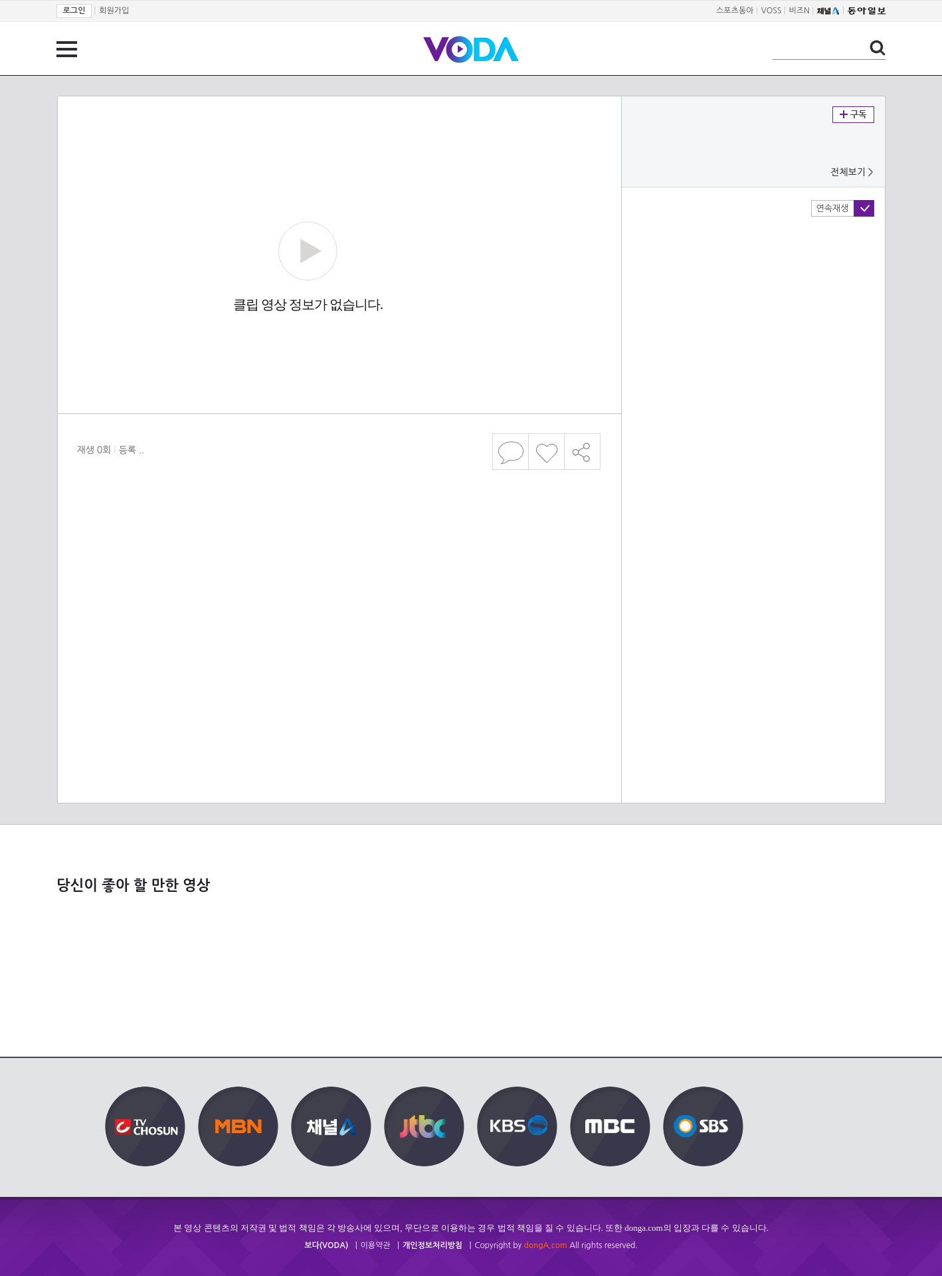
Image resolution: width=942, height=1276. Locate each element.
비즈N (799, 11)
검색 (878, 48)
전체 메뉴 (66, 49)
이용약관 (376, 1245)
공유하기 (583, 451)
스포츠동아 (734, 11)
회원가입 (114, 11)
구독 (853, 114)
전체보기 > (851, 172)
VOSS (771, 11)
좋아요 (546, 451)
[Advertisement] (338, 577)
